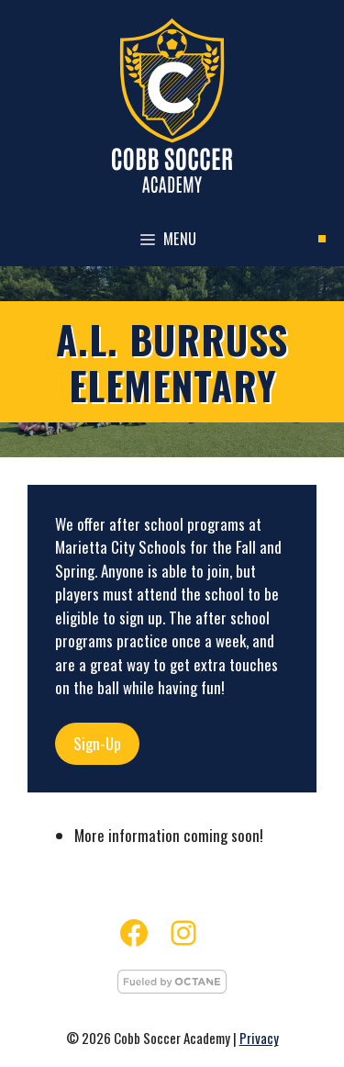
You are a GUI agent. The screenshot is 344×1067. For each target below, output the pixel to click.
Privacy (259, 1038)
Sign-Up (97, 743)
